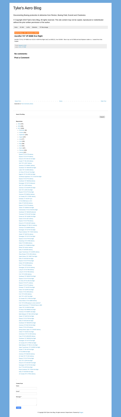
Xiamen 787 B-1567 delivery (26, 218)
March (21, 148)
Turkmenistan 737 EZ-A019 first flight (28, 209)
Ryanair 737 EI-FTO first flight (26, 278)
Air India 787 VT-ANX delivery (26, 356)
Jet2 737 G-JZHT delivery (25, 163)
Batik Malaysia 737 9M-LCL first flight (28, 345)
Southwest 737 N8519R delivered (27, 212)
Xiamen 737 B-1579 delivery (26, 327)
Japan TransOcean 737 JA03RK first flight (29, 347)
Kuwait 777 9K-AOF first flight (26, 349)
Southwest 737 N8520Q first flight (27, 338)
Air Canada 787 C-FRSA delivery (27, 374)
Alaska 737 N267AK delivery (26, 234)
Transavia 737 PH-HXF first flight (27, 214)
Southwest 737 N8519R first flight (27, 323)
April (20, 145)
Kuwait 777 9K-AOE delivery (26, 161)
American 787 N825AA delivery (27, 194)
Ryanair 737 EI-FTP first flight (26, 260)
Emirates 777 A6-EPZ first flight (27, 287)
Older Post (103, 101)
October (21, 132)
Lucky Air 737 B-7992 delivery (26, 272)
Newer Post (18, 101)
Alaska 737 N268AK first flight (26, 207)
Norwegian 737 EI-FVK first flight (27, 229)
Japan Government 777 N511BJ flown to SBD (30, 305)
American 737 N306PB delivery (27, 227)
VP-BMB (24, 47)
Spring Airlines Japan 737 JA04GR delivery (30, 329)
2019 (19, 124)
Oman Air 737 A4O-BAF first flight (27, 362)
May (20, 143)
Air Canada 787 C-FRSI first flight (27, 298)
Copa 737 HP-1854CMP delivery (27, 336)
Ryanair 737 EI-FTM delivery (26, 221)
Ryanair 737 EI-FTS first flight (26, 192)
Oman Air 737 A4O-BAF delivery (27, 223)
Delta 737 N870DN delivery (26, 249)
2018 (19, 126)
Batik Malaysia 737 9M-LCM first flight (28, 314)
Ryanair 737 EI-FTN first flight (26, 358)
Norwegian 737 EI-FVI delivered (27, 183)
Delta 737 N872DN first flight (26, 258)
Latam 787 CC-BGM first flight (26, 307)
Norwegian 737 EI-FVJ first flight (27, 236)
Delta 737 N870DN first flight (26, 371)
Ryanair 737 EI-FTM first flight (26, 318)
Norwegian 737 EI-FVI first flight (27, 340)
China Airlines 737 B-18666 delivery (28, 300)
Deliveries (34, 27)
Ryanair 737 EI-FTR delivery (26, 154)
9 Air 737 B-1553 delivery (25, 294)
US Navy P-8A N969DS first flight (27, 309)
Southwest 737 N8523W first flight (27, 167)
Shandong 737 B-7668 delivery (27, 241)
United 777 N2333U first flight (26, 331)
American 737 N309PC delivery (27, 165)
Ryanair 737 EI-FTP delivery (26, 156)
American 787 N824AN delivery (27, 354)
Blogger (81, 412)
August (21, 137)
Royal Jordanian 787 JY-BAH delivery (28, 232)
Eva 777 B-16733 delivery (25, 265)
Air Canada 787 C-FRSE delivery (27, 196)
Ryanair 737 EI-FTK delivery (26, 285)
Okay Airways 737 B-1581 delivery (27, 254)
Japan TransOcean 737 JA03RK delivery (29, 252)
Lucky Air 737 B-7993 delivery (26, 269)
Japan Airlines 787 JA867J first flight (28, 256)
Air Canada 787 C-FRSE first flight (27, 343)
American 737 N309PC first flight (27, 311)
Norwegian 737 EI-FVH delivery (27, 267)
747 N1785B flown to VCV (25, 201)
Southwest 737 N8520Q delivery (27, 181)
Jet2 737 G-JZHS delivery (25, 185)
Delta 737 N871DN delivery (26, 203)
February (21, 150)
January (21, 152)
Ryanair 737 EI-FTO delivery (26, 178)
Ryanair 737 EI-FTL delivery (26, 283)
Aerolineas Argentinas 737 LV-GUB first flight (30, 176)
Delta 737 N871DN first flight (26, 320)
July (20, 139)
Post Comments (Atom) (27, 103)
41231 (20, 47)
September (22, 134)
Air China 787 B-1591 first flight (27, 280)
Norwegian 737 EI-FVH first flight (27, 365)
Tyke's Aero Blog (27, 8)
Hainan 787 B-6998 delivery (26, 263)
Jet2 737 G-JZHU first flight (26, 190)
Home (15, 27)
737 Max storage (44, 27)
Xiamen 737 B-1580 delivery (26, 292)
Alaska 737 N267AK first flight (26, 316)
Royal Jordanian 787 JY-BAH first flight (28, 369)
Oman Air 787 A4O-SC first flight (27, 158)
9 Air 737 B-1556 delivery (25, 274)
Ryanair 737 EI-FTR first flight (26, 238)
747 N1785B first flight (24, 351)
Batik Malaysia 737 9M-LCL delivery (28, 225)
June (20, 141)
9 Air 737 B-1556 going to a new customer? (30, 303)
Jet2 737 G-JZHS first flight (26, 360)
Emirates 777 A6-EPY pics (25, 198)
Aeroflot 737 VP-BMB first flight (27, 245)
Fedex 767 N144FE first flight (26, 289)
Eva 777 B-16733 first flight (26, 367)
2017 (19, 128)
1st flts (28, 27)
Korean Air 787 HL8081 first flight (27, 216)
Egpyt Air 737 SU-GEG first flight (27, 174)
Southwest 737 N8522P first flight (27, 276)
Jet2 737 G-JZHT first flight (25, 296)
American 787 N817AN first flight (27, 325)
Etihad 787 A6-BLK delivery (26, 247)
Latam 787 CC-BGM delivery (26, 170)
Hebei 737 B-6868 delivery (25, 243)
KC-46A (22, 27)
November (22, 130)
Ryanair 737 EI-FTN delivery (26, 205)
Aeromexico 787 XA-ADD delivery (27, 334)
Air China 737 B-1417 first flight (27, 172)
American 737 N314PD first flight (27, 187)
